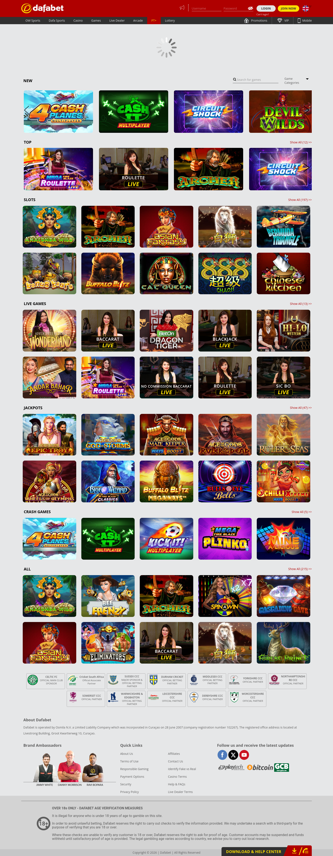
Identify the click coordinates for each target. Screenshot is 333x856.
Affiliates (174, 754)
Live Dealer (117, 20)
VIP (286, 20)
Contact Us (175, 761)
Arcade (138, 20)
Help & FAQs (176, 784)
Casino (78, 20)
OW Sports (32, 20)
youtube (244, 755)
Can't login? (263, 14)
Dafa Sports (57, 20)
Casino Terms (177, 777)
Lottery (170, 20)
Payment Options (132, 777)
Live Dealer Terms (180, 792)
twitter (233, 755)
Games (96, 20)
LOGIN (266, 8)
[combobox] (255, 79)
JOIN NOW (288, 8)
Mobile (307, 20)
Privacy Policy (129, 792)
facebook (222, 755)
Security (125, 784)
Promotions (258, 20)
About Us (126, 754)
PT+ (154, 20)
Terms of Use (129, 761)
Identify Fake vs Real (182, 769)
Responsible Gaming (134, 769)
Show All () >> (301, 142)
